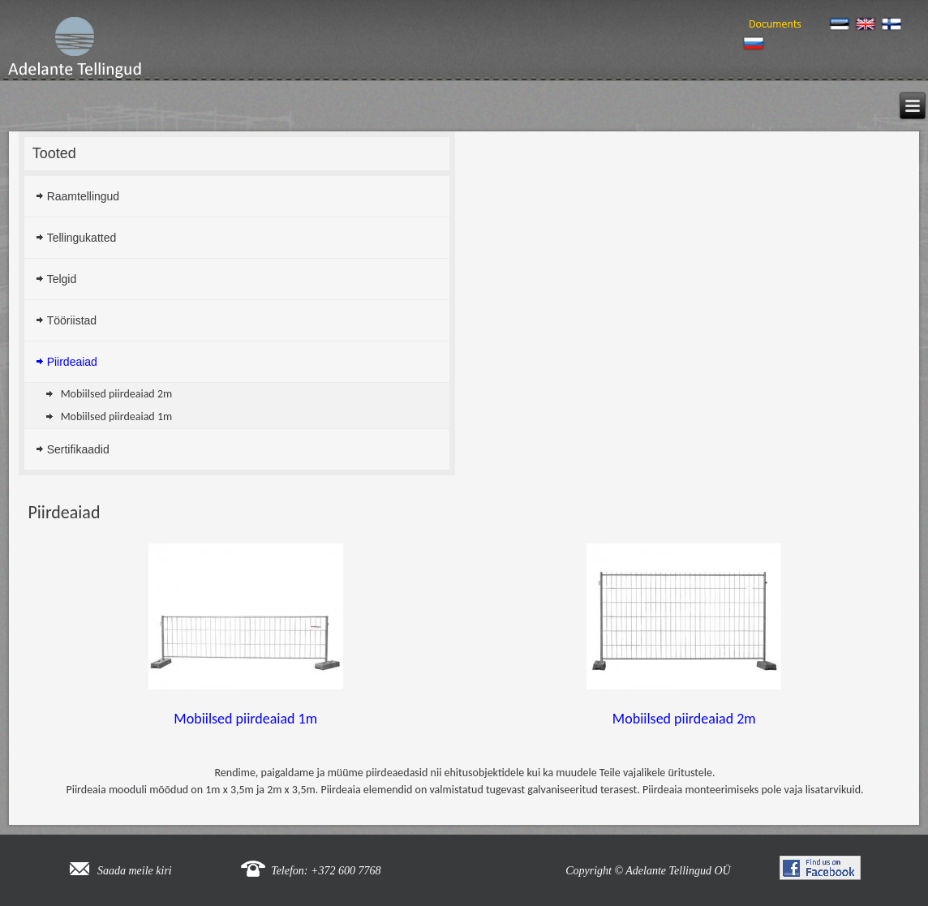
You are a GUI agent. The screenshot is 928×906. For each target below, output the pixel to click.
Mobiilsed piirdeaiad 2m (117, 394)
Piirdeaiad (72, 361)
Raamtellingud (83, 196)
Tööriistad (72, 320)
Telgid (62, 279)
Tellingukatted (82, 237)
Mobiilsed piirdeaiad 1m (117, 416)
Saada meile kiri (134, 871)
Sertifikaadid (78, 449)
